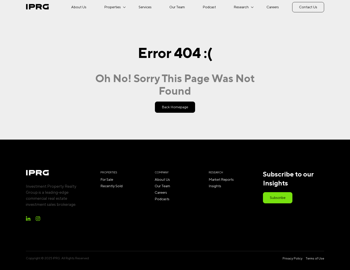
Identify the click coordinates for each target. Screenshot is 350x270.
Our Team (177, 7)
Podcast (209, 7)
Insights (215, 186)
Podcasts (162, 199)
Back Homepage (175, 107)
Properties (112, 7)
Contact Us (308, 7)
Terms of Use (315, 258)
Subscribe (277, 198)
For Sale (106, 179)
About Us (78, 7)
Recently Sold (111, 186)
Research (241, 7)
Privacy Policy (292, 258)
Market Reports (221, 179)
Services (145, 7)
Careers (273, 7)
